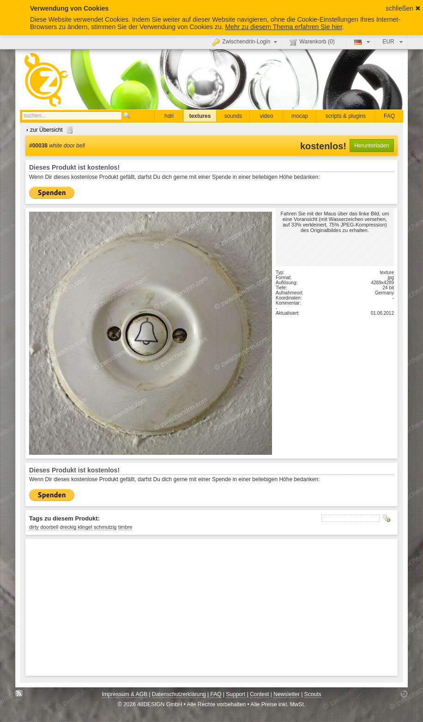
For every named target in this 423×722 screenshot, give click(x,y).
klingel (85, 527)
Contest (259, 694)
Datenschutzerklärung (179, 694)
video (266, 116)
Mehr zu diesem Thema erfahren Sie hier (283, 27)
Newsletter (286, 694)
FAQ (389, 116)
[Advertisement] (192, 607)
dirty (34, 527)
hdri (169, 116)
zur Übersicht (48, 130)
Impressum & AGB (125, 694)
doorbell (49, 527)
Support (235, 694)
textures (200, 116)
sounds (233, 116)
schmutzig (105, 527)
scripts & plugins (346, 116)
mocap (299, 116)
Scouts (312, 694)
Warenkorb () (312, 42)
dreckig (68, 527)
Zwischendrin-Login (245, 41)
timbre (125, 527)
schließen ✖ (403, 8)
